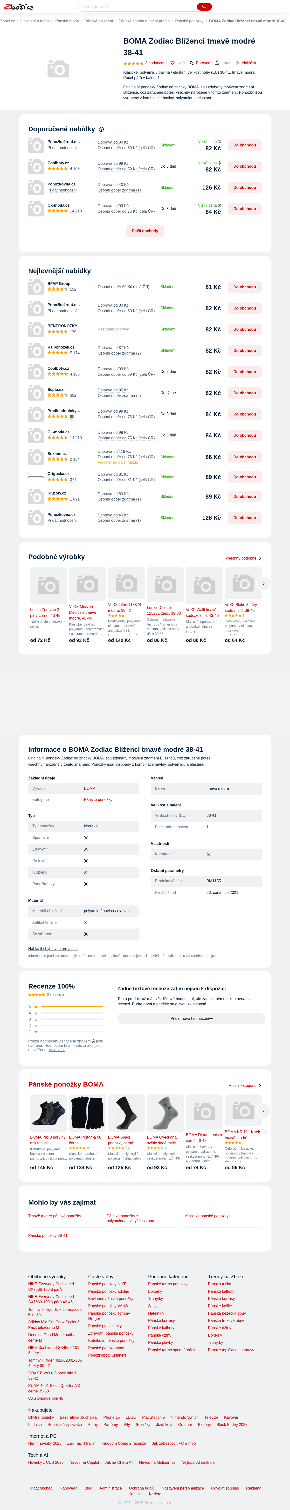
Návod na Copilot (84, 1462)
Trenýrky (155, 1299)
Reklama (253, 1488)
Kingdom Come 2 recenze (124, 1443)
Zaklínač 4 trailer (81, 1443)
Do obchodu (245, 145)
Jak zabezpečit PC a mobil (175, 1443)
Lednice (35, 1425)
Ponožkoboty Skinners (107, 1355)
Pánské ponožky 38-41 (48, 1235)
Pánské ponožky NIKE (107, 1284)
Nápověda (68, 1488)
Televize (211, 1417)
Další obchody (145, 231)
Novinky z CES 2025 (46, 1462)
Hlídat (223, 63)
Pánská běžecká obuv (227, 1313)
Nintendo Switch (185, 1417)
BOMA (89, 788)
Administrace (111, 1488)
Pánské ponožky (189, 21)
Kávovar (231, 1417)
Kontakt (135, 1494)
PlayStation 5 (153, 1417)
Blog (88, 1488)
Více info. (57, 1050)
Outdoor (185, 1425)
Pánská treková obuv (226, 1321)
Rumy (93, 1425)
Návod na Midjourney (157, 1462)
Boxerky (155, 1291)
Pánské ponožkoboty (106, 1348)
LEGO (131, 1417)
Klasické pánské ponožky (207, 1216)
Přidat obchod (41, 1488)
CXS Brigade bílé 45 (45, 1398)
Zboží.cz (7, 21)
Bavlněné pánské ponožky (110, 1299)
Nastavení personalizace (183, 1488)
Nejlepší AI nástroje (198, 1462)
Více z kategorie (245, 1085)
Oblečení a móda (35, 21)
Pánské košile (220, 1306)
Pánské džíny (159, 1335)
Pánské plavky (160, 1342)
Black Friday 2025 (232, 1425)
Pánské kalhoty (161, 1328)
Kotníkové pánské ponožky (111, 1341)
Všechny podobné (244, 558)
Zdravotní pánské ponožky (110, 1333)
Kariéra (155, 1494)
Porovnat (200, 62)
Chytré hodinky (41, 1417)
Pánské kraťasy (161, 1321)
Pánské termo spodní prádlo (172, 1350)
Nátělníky (156, 1313)
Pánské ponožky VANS (108, 1306)
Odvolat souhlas (225, 1488)
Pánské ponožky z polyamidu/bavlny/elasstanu (130, 1218)
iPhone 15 (111, 1417)
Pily (127, 1425)
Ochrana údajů (141, 1488)
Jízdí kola (164, 1425)
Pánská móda (67, 21)
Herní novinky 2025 (45, 1443)
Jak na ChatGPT (119, 1462)
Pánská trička (219, 1284)
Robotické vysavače (65, 1425)
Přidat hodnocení (62, 148)
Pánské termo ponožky (167, 1284)
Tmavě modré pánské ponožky (54, 1216)
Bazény (204, 1425)
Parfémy (111, 1425)
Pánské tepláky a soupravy (231, 1350)
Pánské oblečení (98, 21)
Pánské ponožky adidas (108, 1291)
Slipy (152, 1306)
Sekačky (143, 1425)
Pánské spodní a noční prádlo (144, 21)
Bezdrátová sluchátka (78, 1417)
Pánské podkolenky (105, 1326)
